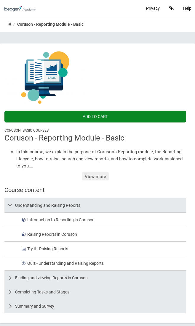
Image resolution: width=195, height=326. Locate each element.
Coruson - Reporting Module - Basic (50, 24)
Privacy (153, 8)
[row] (95, 205)
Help (187, 8)
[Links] (171, 8)
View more (95, 176)
